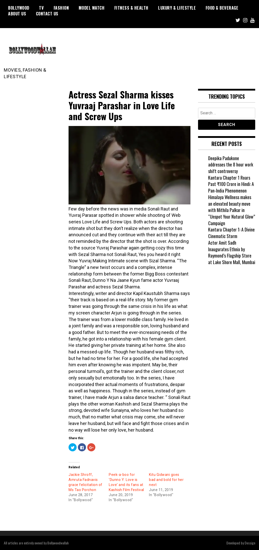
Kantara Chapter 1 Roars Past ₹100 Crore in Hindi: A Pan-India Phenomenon (231, 184)
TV (41, 8)
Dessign (250, 542)
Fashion (61, 8)
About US (17, 14)
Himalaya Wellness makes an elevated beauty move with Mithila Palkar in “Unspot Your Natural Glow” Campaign (231, 210)
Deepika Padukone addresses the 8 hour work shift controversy (230, 164)
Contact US (47, 14)
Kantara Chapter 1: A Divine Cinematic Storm (231, 232)
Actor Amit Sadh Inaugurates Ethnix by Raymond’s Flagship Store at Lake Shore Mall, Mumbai (231, 252)
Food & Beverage (222, 8)
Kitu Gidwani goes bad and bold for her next (166, 480)
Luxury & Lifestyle (177, 8)
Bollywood (18, 8)
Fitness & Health (131, 8)
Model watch (92, 8)
